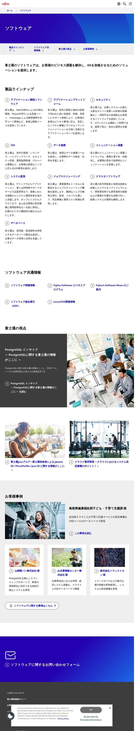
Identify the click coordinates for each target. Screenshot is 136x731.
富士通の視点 (65, 49)
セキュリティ (100, 100)
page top (130, 688)
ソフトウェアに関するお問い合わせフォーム (42, 665)
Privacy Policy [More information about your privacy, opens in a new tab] (63, 719)
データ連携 (57, 145)
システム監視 (15, 177)
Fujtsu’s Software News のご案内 (109, 287)
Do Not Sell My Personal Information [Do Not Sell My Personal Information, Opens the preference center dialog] (90, 718)
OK (90, 710)
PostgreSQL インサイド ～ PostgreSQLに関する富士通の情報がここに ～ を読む (31, 387)
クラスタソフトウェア (105, 177)
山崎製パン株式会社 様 (24, 571)
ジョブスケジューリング (64, 177)
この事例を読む (80, 533)
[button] (10, 716)
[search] (124, 3)
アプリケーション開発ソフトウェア (23, 101)
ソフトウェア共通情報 (41, 49)
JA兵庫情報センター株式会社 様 (67, 572)
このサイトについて (15, 693)
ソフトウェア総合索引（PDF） (20, 303)
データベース (15, 223)
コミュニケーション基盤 (106, 145)
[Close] (110, 708)
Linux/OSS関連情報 (61, 302)
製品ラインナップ (16, 49)
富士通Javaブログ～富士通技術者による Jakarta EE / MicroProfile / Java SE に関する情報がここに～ (35, 466)
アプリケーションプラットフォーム (66, 101)
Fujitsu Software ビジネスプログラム (66, 287)
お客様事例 (88, 49)
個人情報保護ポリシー (16, 699)
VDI (10, 145)
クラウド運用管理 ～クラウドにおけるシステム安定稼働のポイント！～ (99, 464)
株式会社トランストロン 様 (109, 572)
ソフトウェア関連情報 (20, 285)
